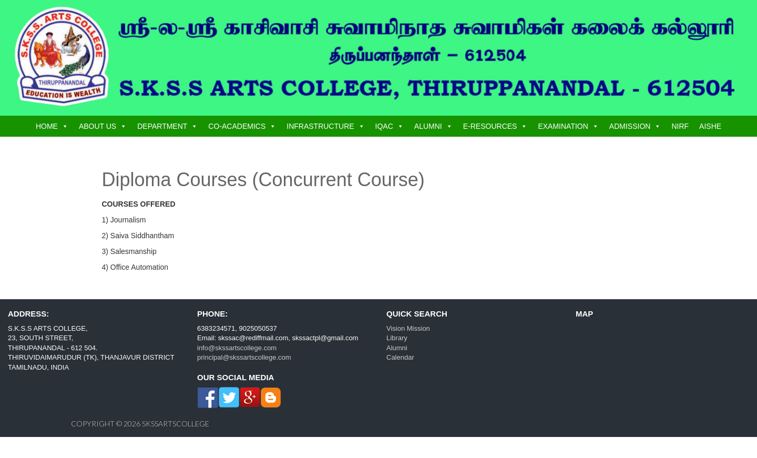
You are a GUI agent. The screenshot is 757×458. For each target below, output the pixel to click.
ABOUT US (97, 126)
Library (396, 338)
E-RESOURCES (490, 126)
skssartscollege (175, 423)
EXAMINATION (563, 126)
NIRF (680, 126)
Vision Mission (408, 328)
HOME (47, 126)
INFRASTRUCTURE (320, 126)
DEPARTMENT (162, 126)
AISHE (710, 126)
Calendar (400, 357)
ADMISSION (630, 126)
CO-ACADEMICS (236, 126)
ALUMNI (428, 126)
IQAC (384, 126)
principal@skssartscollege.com (244, 357)
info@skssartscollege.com (237, 348)
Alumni (396, 348)
